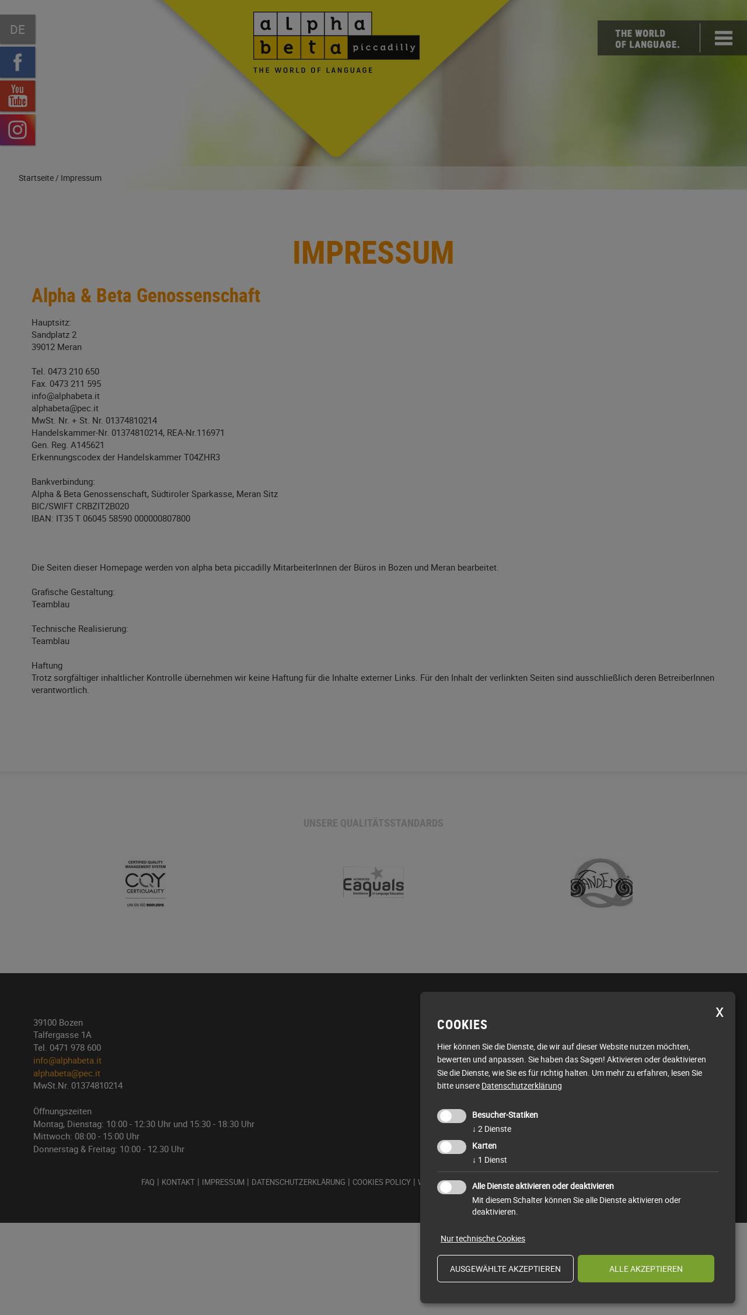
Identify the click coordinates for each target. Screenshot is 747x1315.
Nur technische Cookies (483, 1238)
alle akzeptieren (646, 1268)
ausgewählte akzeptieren (505, 1268)
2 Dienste (491, 1128)
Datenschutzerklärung (521, 1085)
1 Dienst (489, 1159)
